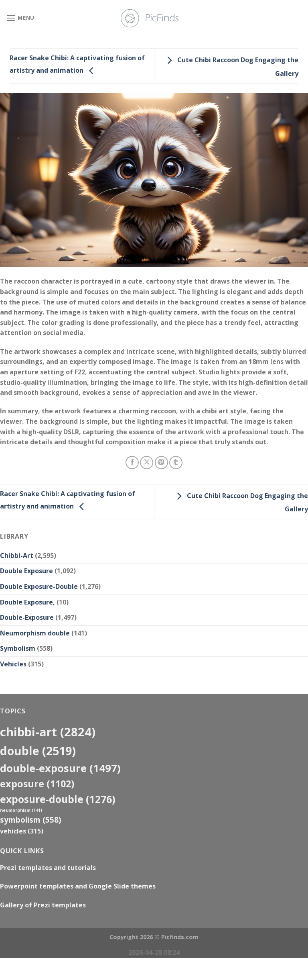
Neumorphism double (35, 633)
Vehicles (13, 664)
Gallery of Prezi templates (43, 905)
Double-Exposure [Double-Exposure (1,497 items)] (60, 768)
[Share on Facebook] (132, 462)
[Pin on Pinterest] (161, 462)
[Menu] (20, 18)
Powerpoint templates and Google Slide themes (78, 886)
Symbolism (17, 648)
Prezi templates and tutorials (48, 867)
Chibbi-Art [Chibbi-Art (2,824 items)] (47, 732)
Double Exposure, (27, 602)
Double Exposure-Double (39, 586)
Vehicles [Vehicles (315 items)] (21, 831)
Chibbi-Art (16, 555)
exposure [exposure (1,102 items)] (37, 783)
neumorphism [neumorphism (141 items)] (21, 810)
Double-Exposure (27, 617)
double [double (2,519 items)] (38, 750)
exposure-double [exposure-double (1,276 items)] (58, 799)
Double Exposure (26, 570)
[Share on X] (146, 462)
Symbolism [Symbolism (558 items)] (30, 819)
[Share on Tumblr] (175, 462)
